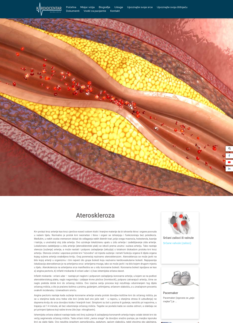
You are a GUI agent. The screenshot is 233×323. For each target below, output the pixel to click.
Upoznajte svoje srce (140, 7)
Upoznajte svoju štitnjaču (172, 7)
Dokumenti (72, 10)
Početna (71, 7)
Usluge (118, 7)
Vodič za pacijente (95, 10)
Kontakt (115, 10)
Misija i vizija (87, 7)
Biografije (104, 7)
